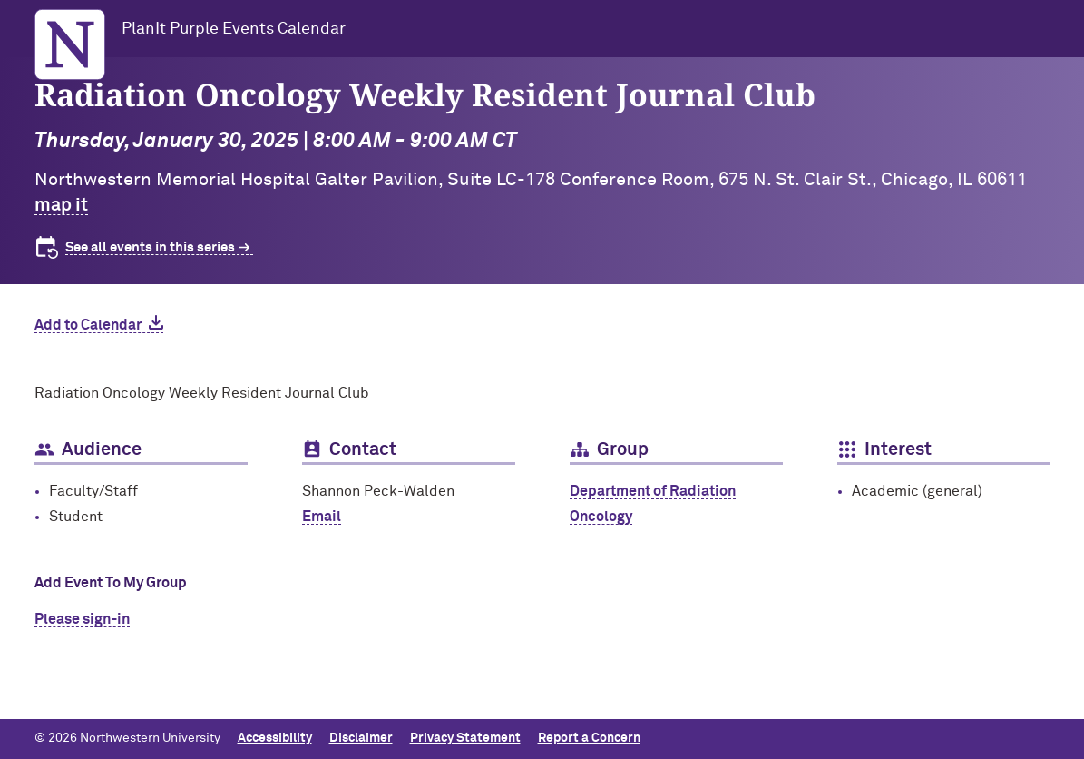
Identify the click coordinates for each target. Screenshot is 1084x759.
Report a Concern (589, 738)
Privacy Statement (465, 738)
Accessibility (275, 738)
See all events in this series (150, 247)
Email (321, 516)
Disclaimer (361, 738)
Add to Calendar (88, 325)
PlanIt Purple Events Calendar (234, 29)
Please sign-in (82, 619)
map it (61, 205)
